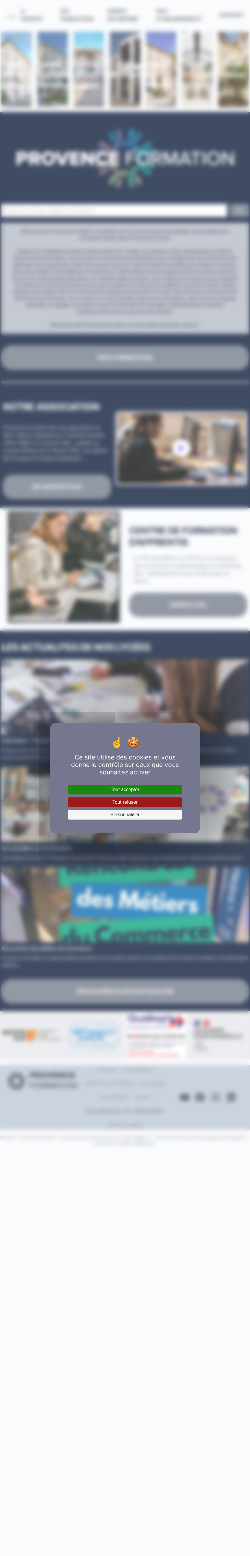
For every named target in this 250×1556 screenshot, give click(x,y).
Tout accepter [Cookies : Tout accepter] (125, 789)
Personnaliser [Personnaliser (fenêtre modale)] (125, 814)
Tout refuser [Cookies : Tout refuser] (124, 802)
